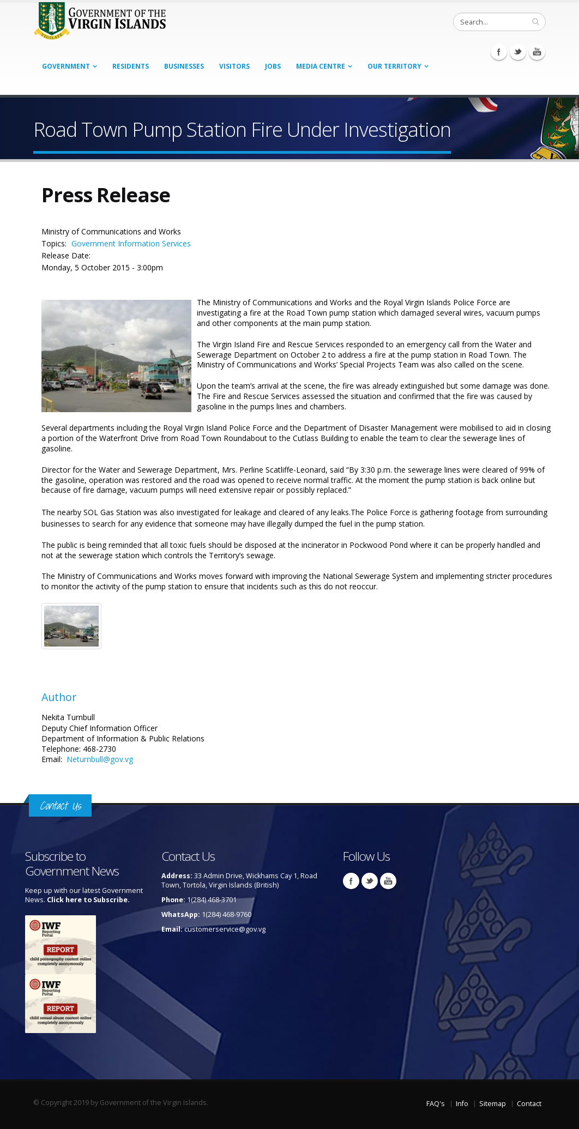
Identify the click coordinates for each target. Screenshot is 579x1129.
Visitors (234, 66)
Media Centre (320, 66)
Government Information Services (131, 243)
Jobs (273, 66)
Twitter (518, 52)
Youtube (537, 52)
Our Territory (394, 66)
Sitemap (492, 1103)
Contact (529, 1103)
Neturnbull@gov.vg (100, 759)
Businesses (184, 66)
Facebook (499, 52)
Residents (130, 66)
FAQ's (435, 1103)
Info (462, 1103)
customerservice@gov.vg (225, 929)
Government (66, 66)
